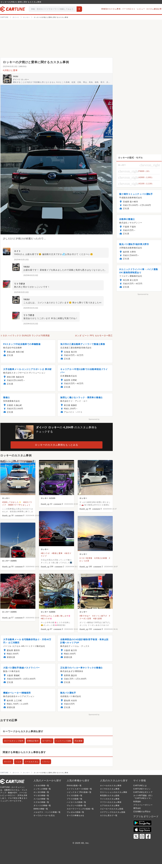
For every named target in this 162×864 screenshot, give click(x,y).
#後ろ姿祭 (97, 619)
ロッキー (6, 498)
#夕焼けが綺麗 (100, 558)
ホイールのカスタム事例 (110, 786)
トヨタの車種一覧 (41, 786)
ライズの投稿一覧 (74, 795)
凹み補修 (78, 741)
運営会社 (137, 808)
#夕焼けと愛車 (10, 70)
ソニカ (18, 762)
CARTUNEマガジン (142, 789)
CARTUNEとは (140, 786)
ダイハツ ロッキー (21, 79)
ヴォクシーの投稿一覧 (76, 805)
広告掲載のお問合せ (142, 812)
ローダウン (47, 741)
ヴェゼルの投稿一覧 (75, 812)
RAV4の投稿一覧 (74, 786)
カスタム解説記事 (154, 9)
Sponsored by (94, 419)
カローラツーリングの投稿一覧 (80, 809)
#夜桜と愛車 (57, 553)
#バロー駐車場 (85, 558)
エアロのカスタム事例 (109, 805)
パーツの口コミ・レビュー (133, 9)
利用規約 (137, 802)
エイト (17, 251)
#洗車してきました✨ (11, 502)
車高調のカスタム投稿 (109, 795)
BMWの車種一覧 (41, 809)
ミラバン (46, 762)
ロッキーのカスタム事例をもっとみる (56, 445)
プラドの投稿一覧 (74, 799)
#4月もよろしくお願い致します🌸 (56, 616)
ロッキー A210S (48, 498)
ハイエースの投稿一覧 (76, 802)
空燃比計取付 (33, 741)
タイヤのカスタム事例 (109, 789)
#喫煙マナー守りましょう (19, 505)
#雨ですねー (84, 616)
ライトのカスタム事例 (109, 799)
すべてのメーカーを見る (44, 815)
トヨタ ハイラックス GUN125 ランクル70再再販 (25, 335)
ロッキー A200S (9, 561)
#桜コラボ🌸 (46, 619)
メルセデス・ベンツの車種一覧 (47, 812)
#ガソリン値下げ (99, 616)
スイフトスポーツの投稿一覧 (79, 789)
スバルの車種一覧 (41, 799)
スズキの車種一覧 (41, 802)
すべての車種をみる (75, 815)
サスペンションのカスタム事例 (113, 792)
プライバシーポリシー (143, 805)
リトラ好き (19, 283)
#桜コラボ (45, 553)
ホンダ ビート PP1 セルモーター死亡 (94, 335)
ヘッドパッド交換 (63, 741)
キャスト (8, 762)
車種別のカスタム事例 (111, 9)
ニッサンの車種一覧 (42, 789)
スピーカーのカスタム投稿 (111, 809)
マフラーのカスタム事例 (110, 802)
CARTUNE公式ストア (142, 792)
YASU (15, 76)
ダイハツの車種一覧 (42, 805)
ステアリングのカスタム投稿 (112, 812)
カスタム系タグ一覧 (108, 815)
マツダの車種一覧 (41, 795)
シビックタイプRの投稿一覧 (79, 792)
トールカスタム (32, 762)
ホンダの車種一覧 (41, 792)
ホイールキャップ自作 (13, 741)
